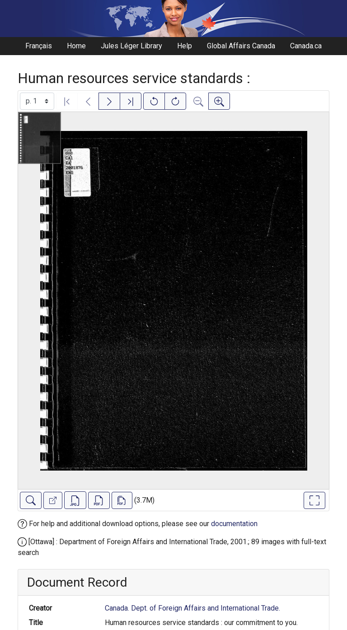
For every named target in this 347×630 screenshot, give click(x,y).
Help (184, 46)
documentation (234, 523)
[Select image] (37, 101)
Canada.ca (306, 46)
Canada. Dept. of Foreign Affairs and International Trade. (192, 608)
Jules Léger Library (131, 46)
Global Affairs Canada (241, 46)
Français (38, 46)
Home (76, 46)
